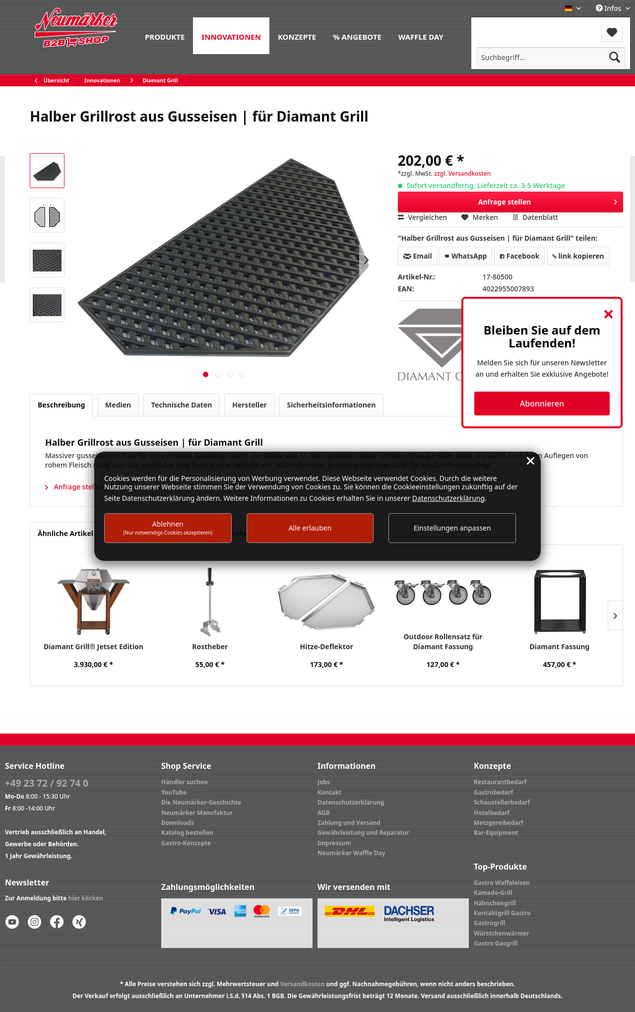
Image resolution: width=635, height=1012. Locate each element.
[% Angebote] (357, 35)
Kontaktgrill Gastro (502, 913)
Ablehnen (168, 527)
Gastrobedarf (493, 792)
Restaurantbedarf (500, 782)
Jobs (324, 782)
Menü (497, 26)
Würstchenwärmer (501, 933)
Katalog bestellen (187, 832)
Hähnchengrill (495, 903)
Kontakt (329, 792)
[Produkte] (164, 35)
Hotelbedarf (491, 813)
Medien (118, 404)
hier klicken (85, 898)
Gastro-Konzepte (186, 843)
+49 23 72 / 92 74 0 (46, 783)
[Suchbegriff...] (550, 57)
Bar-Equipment (496, 832)
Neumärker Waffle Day (351, 853)
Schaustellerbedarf (502, 802)
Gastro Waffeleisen (502, 882)
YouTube (174, 792)
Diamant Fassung (560, 646)
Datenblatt (535, 217)
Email (417, 256)
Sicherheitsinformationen (331, 404)
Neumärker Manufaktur (197, 813)
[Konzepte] (296, 35)
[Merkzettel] (612, 32)
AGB (324, 813)
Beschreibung (61, 404)
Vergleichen (422, 217)
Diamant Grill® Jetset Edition (93, 646)
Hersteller (249, 404)
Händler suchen (184, 782)
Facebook (519, 256)
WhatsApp (465, 256)
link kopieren (578, 256)
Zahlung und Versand (349, 822)
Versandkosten (302, 984)
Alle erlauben (310, 528)
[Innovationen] (231, 35)
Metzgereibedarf (498, 822)
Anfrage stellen (548, 200)
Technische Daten (181, 404)
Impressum (334, 843)
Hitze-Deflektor (326, 646)
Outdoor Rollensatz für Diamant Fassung (443, 641)
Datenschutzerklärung (351, 802)
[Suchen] (614, 57)
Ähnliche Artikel (65, 533)
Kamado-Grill (493, 892)
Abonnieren (542, 403)
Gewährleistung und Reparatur (363, 832)
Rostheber (210, 646)
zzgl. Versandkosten (462, 173)
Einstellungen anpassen (452, 528)
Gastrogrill (489, 923)
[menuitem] (164, 35)
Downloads (177, 822)
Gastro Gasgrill (495, 943)
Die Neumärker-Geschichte (201, 802)
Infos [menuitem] (609, 8)
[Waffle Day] (421, 35)
